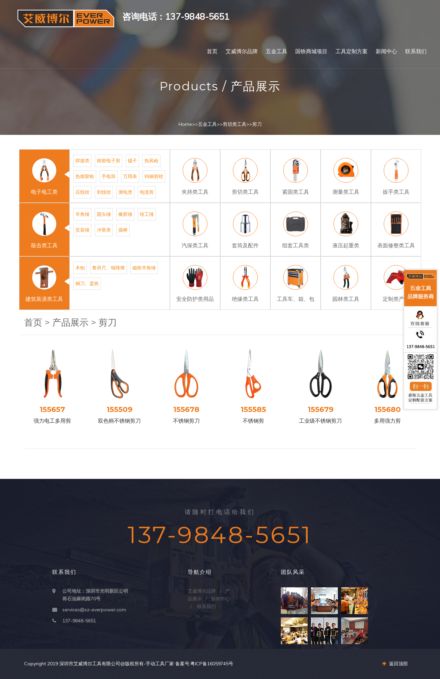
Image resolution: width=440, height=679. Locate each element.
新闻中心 (386, 51)
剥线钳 (104, 192)
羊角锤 (82, 214)
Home (185, 124)
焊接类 (82, 161)
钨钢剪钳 (153, 176)
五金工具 (276, 51)
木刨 (80, 268)
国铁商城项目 (311, 51)
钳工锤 (147, 214)
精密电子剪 (108, 161)
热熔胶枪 (84, 176)
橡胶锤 (125, 214)
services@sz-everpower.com (94, 610)
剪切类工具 (234, 124)
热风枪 (151, 161)
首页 (212, 51)
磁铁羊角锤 (144, 268)
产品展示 (70, 322)
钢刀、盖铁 (87, 283)
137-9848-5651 (79, 621)
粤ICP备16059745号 (211, 664)
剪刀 (257, 124)
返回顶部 (395, 664)
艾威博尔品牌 (242, 51)
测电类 (125, 192)
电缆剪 (147, 192)
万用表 (130, 176)
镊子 (132, 161)
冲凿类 (104, 230)
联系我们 (416, 51)
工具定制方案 (351, 51)
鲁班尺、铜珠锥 (108, 268)
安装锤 (82, 230)
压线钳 (82, 192)
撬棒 (123, 230)
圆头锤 (104, 214)
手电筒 (109, 176)
